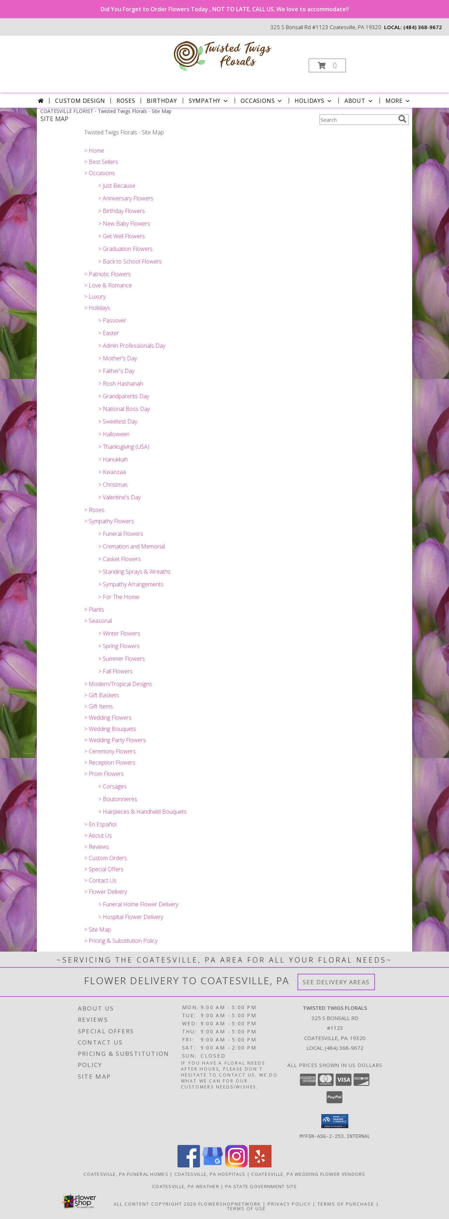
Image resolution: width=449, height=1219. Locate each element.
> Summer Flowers (121, 658)
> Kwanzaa (112, 472)
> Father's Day (116, 371)
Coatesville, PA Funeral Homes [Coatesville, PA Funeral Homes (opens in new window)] (125, 1174)
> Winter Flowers (119, 633)
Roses (125, 101)
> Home (94, 150)
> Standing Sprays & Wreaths (134, 571)
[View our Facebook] (188, 1165)
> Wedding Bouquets (110, 729)
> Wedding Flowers (108, 717)
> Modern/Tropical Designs (118, 684)
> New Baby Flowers (124, 223)
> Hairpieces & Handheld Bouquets (142, 811)
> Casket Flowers (119, 559)
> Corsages (112, 786)
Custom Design (80, 101)
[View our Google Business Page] (212, 1165)
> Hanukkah (113, 459)
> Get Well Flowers (121, 236)
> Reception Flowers (109, 762)
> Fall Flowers (115, 671)
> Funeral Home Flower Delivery (138, 904)
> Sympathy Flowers (109, 521)
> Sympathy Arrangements (130, 584)
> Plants (94, 609)
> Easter (108, 333)
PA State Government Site (261, 1186)
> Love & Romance (108, 285)
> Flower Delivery (105, 891)
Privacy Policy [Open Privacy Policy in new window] (289, 1203)
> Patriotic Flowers (107, 274)
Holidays (314, 101)
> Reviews (96, 847)
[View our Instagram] (236, 1165)
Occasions (262, 101)
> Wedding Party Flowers (115, 740)
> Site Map (97, 929)
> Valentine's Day (119, 497)
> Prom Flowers (104, 774)
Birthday (162, 101)
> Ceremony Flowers (110, 751)
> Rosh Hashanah (120, 383)
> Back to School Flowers (130, 261)
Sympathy (209, 101)
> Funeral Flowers (120, 534)
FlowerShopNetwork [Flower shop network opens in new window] (229, 1203)
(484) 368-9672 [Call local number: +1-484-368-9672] (422, 27)
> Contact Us (100, 880)
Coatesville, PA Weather (185, 1186)
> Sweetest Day (117, 421)
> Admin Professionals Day (131, 345)
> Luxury (95, 296)
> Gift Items (98, 706)
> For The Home (118, 597)
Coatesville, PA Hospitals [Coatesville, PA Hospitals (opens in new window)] (210, 1174)
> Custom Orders (105, 858)
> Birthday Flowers (121, 211)
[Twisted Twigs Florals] (224, 54)
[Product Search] (357, 120)
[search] (402, 119)
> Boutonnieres (117, 799)
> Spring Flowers (119, 646)
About (359, 101)
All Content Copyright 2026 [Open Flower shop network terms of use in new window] (155, 1203)
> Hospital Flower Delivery (130, 917)
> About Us (98, 835)
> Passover (112, 320)
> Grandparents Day (123, 396)
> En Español (100, 824)
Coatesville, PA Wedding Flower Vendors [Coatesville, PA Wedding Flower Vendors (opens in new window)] (308, 1174)
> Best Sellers (101, 162)
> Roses (94, 510)
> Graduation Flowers (125, 249)
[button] (327, 65)
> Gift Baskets (101, 695)
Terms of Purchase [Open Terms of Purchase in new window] (345, 1203)
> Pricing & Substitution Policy (121, 941)
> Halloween (113, 434)
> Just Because (116, 185)
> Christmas (113, 484)
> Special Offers (103, 869)
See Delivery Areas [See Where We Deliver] (336, 982)
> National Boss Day (124, 409)
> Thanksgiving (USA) (123, 447)
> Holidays (97, 308)
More (398, 101)
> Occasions (99, 173)
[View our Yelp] (260, 1165)
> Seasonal (98, 621)
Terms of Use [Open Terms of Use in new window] (246, 1208)
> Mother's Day (117, 358)
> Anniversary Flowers (125, 198)
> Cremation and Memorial (131, 546)
